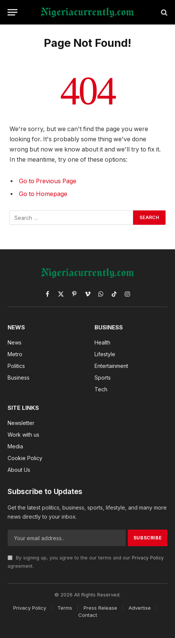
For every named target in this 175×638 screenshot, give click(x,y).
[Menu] (12, 12)
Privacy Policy (148, 558)
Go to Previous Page (47, 181)
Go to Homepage (43, 194)
